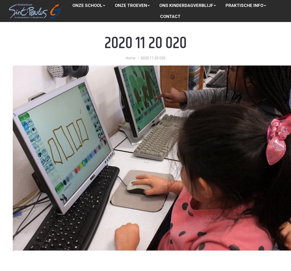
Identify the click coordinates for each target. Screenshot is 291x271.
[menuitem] (89, 5)
